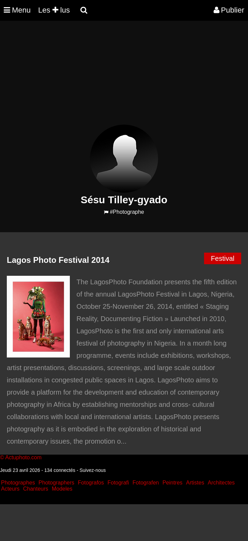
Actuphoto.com (23, 457)
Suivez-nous (92, 470)
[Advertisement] (124, 77)
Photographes (18, 483)
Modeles (62, 489)
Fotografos (91, 483)
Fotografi (118, 483)
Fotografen (146, 483)
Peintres (172, 483)
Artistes (195, 483)
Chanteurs (35, 489)
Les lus (54, 10)
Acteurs (10, 489)
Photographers (56, 483)
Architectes (221, 483)
